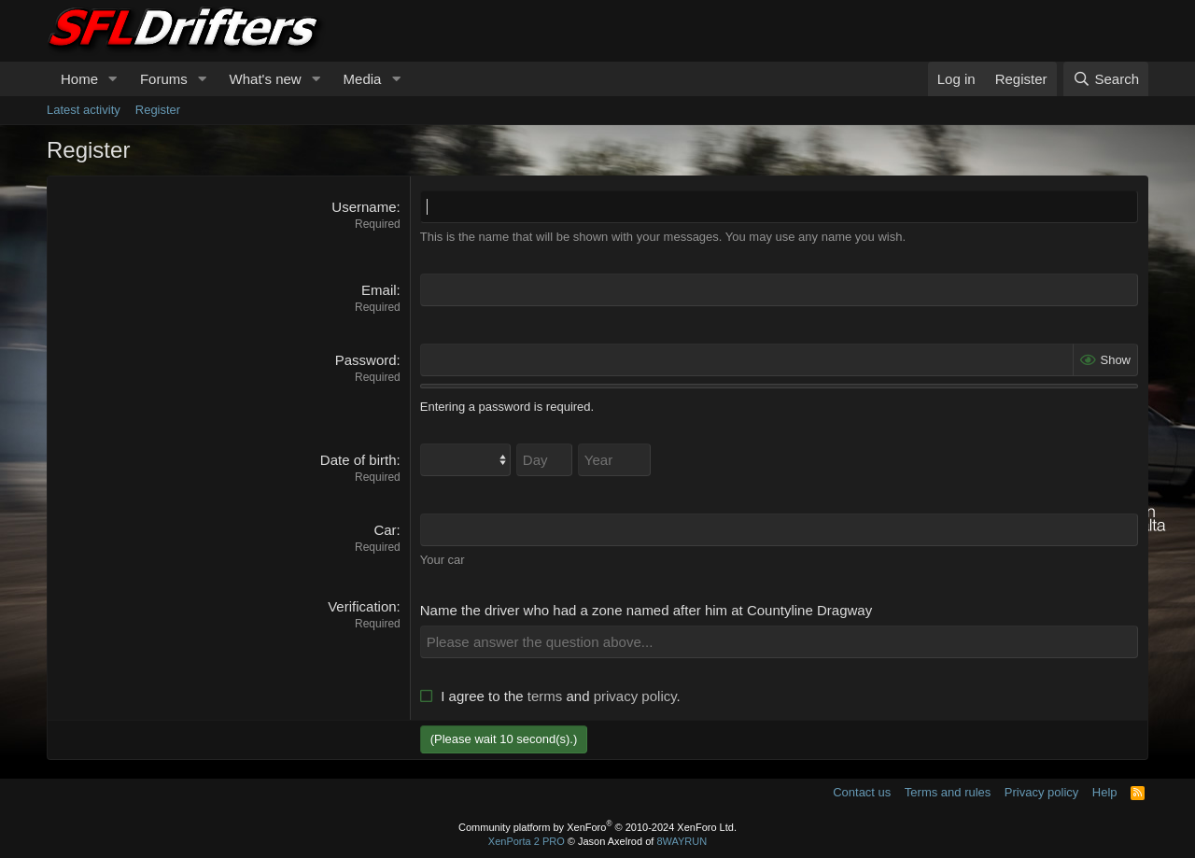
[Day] (544, 459)
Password (366, 360)
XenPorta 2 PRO (526, 841)
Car (384, 530)
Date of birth (358, 460)
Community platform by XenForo (597, 826)
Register (157, 110)
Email (379, 290)
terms (545, 696)
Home (79, 79)
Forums (164, 79)
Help (1105, 792)
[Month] (465, 459)
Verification (362, 606)
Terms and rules (948, 792)
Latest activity (83, 110)
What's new (266, 79)
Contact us (862, 792)
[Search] (1105, 79)
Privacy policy (1041, 792)
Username (363, 207)
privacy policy (635, 696)
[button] (113, 79)
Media (363, 79)
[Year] (614, 459)
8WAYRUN (681, 841)
